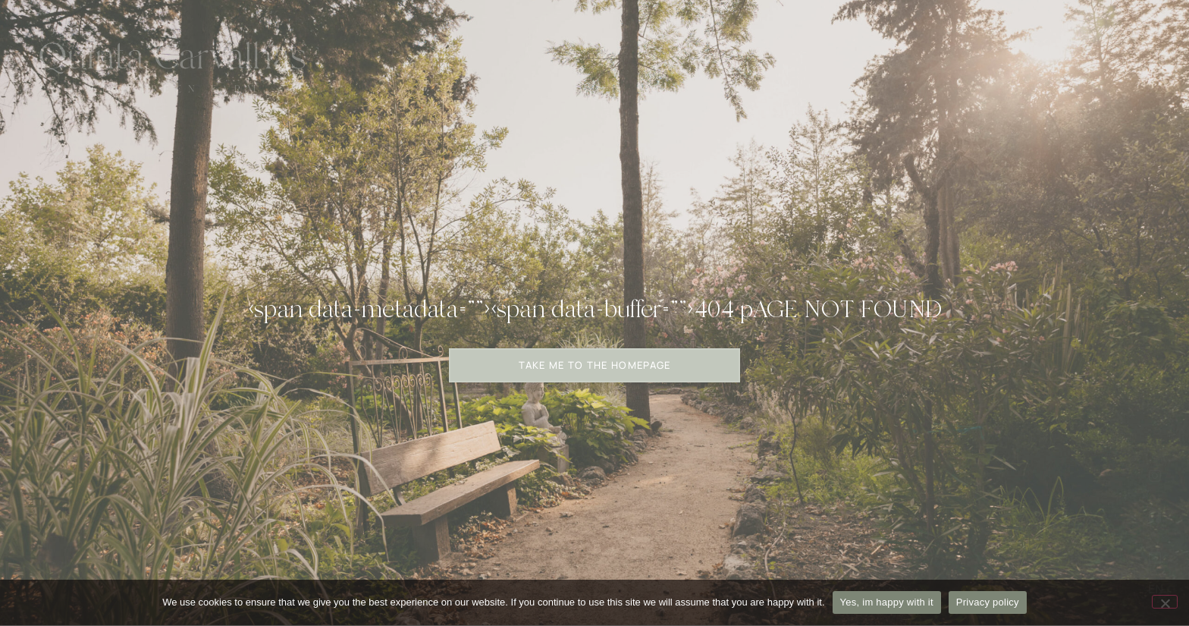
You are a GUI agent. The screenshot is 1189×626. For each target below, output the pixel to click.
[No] (1165, 602)
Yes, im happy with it (886, 602)
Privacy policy (987, 602)
